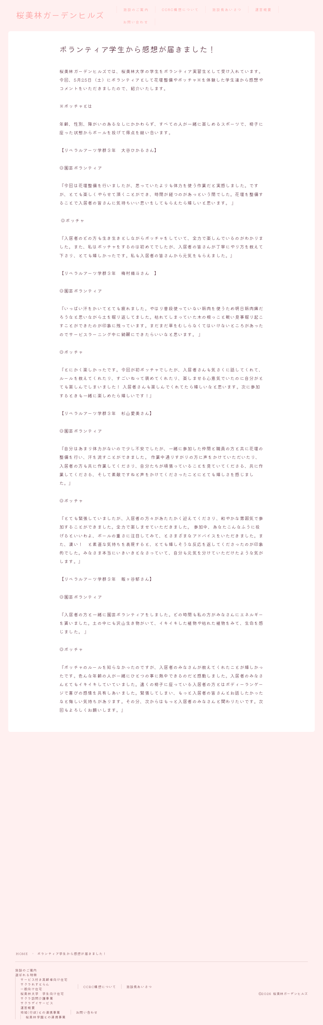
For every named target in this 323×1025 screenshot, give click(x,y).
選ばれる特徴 (26, 974)
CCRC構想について (180, 10)
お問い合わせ (135, 22)
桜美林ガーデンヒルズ (60, 15)
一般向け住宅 (31, 988)
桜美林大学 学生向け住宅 (42, 993)
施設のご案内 (136, 10)
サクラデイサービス (36, 1002)
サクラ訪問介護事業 (36, 998)
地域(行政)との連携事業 (40, 1012)
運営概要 (263, 10)
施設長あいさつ (227, 10)
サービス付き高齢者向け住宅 (44, 979)
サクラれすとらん (35, 984)
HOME (22, 953)
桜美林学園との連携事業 (46, 1017)
